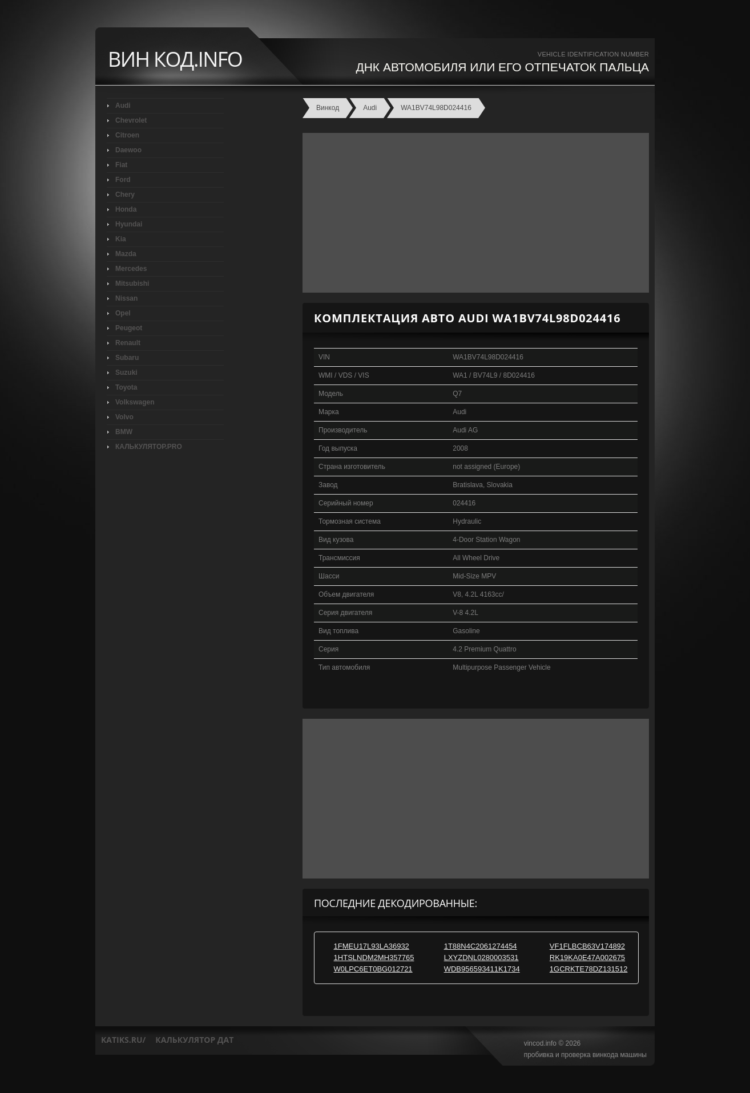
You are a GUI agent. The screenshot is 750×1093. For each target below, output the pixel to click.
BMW (123, 432)
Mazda (125, 254)
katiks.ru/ (123, 1039)
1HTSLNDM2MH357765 (374, 957)
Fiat (121, 165)
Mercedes (131, 269)
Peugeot (128, 328)
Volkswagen (134, 402)
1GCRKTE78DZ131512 (589, 969)
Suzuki (126, 373)
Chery (125, 195)
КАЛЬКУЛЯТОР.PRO (148, 447)
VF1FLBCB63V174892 (587, 946)
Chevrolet (131, 120)
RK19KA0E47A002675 (587, 957)
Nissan (126, 298)
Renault (127, 343)
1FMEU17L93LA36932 (371, 946)
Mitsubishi (132, 284)
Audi (123, 106)
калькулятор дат (194, 1039)
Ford (123, 180)
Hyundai (128, 224)
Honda (125, 209)
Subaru (127, 358)
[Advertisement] (472, 213)
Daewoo (128, 150)
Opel (123, 313)
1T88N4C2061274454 (480, 946)
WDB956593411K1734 (482, 969)
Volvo (124, 417)
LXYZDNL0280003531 (481, 957)
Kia (120, 239)
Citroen (127, 135)
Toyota (126, 387)
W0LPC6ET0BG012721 (373, 969)
